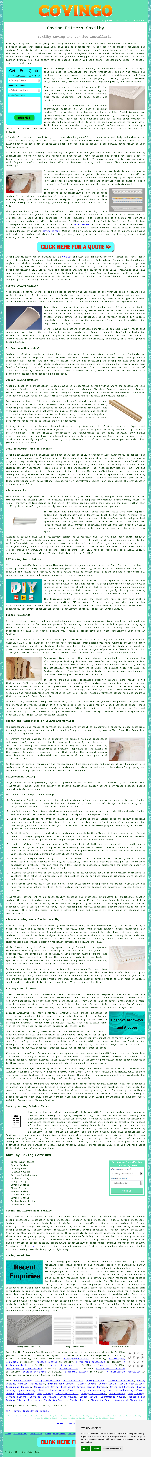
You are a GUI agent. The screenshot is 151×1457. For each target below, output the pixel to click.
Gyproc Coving (23, 1380)
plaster (112, 78)
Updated (48, 1434)
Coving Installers (67, 1393)
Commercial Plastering (129, 1400)
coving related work (59, 1142)
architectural (97, 1084)
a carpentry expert (76, 1359)
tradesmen (57, 1375)
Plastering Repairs (55, 1400)
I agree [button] (85, 1448)
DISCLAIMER (139, 21)
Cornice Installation (121, 1380)
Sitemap (8, 1434)
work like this (53, 181)
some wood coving (90, 1278)
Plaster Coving (86, 1384)
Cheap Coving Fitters (51, 1390)
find (15, 1217)
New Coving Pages (20, 1434)
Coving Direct (51, 231)
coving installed (105, 1233)
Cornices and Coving (46, 1387)
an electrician (68, 1368)
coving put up (85, 57)
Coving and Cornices (18, 1387)
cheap (21, 199)
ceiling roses (74, 162)
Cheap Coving (45, 1393)
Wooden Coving (96, 1390)
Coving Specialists (132, 1384)
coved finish (126, 144)
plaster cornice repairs (80, 1128)
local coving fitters (61, 1145)
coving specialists (18, 270)
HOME (102, 21)
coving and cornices (31, 730)
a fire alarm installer (110, 1368)
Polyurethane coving (18, 786)
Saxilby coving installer (32, 140)
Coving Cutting (95, 1380)
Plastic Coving (76, 1390)
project (49, 1249)
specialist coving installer (64, 171)
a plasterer (101, 1365)
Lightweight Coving (73, 1387)
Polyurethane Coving (61, 1384)
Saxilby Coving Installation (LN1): (28, 43)
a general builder (76, 1372)
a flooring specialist (90, 1362)
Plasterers (72, 1434)
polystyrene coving (56, 1125)
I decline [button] (96, 1448)
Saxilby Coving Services (28, 1155)
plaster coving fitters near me (77, 1275)
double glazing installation (24, 1368)
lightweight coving (112, 1112)
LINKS (109, 21)
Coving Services (97, 1387)
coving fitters (84, 273)
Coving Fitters (36, 1434)
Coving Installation (47, 1380)
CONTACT (127, 21)
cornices (41, 162)
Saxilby (66, 257)
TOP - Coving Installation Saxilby (27, 1411)
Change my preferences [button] (112, 1448)
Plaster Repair (79, 1400)
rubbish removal (47, 1362)
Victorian (68, 97)
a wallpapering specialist (124, 1372)
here (34, 1246)
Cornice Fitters (73, 1380)
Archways (140, 1038)
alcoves (43, 1060)
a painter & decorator (61, 1365)
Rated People (81, 224)
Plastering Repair (102, 1400)
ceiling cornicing (34, 1372)
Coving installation (18, 257)
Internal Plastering (28, 1400)
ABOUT (118, 21)
